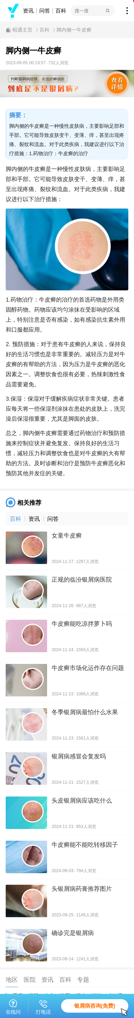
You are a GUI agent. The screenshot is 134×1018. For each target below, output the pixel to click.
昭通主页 (22, 29)
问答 (44, 10)
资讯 (28, 10)
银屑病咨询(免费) (101, 1008)
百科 (61, 10)
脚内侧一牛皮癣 (73, 29)
